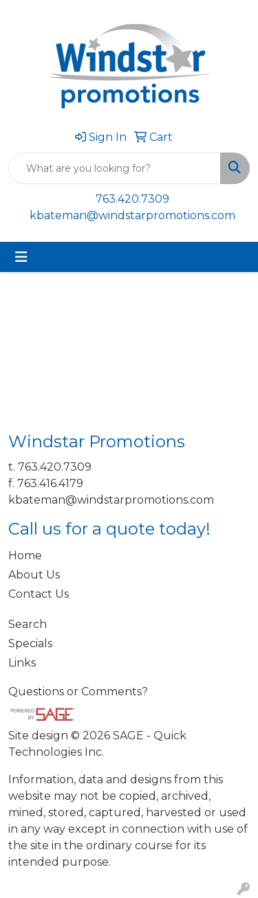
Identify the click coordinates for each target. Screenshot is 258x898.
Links (22, 662)
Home (25, 555)
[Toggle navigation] (21, 257)
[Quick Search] (114, 168)
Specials (30, 643)
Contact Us (38, 593)
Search (27, 624)
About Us (34, 574)
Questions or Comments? (78, 691)
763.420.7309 (132, 198)
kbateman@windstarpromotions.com (132, 215)
